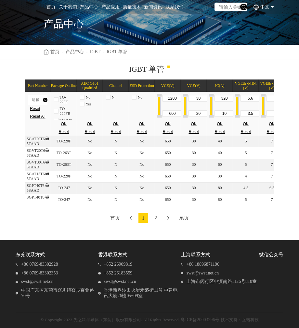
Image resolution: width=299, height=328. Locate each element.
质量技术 (132, 7)
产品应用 (110, 7)
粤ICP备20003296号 (200, 319)
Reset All (37, 116)
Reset (35, 108)
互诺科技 (250, 319)
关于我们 (68, 7)
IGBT (95, 51)
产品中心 (89, 7)
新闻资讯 (153, 7)
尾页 (185, 218)
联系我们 (174, 7)
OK (64, 124)
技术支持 (229, 319)
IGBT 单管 (117, 51)
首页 (51, 7)
